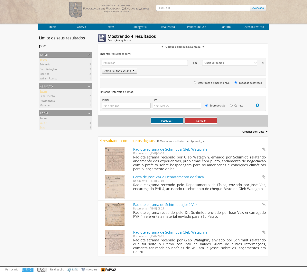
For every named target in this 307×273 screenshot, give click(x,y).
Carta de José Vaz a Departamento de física (168, 177)
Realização (168, 27)
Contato (225, 27)
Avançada (258, 8)
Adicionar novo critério (120, 70)
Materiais (45, 106)
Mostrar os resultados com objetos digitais (181, 141)
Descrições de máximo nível (212, 83)
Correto (236, 105)
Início (52, 27)
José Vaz (44, 74)
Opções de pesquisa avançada (182, 46)
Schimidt (45, 65)
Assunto (46, 86)
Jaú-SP (43, 123)
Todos (43, 60)
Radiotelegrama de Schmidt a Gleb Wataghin (170, 149)
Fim (155, 100)
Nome (44, 54)
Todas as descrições (248, 83)
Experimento (47, 96)
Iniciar (105, 100)
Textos (110, 27)
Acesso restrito (254, 27)
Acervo (81, 27)
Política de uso (196, 27)
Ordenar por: (249, 131)
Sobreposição (215, 105)
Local (44, 113)
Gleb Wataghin (48, 69)
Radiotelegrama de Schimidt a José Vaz (165, 204)
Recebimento (47, 101)
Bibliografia (139, 27)
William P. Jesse (48, 79)
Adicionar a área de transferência (264, 149)
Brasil (43, 128)
